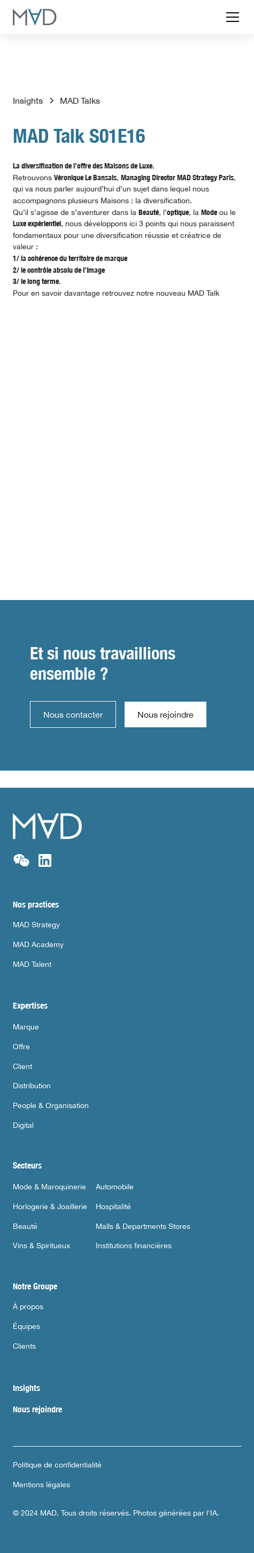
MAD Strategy (36, 924)
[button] (230, 17)
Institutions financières (134, 1245)
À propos (28, 1306)
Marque (26, 1026)
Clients (24, 1346)
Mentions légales (41, 1484)
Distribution (32, 1085)
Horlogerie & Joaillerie (50, 1206)
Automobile (115, 1186)
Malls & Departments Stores (143, 1226)
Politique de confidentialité (57, 1464)
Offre (21, 1046)
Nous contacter (73, 714)
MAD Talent (32, 964)
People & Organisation (51, 1105)
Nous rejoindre (165, 714)
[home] (35, 17)
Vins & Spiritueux (41, 1245)
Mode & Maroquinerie (49, 1186)
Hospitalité (113, 1206)
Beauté (25, 1226)
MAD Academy (38, 944)
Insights (26, 1388)
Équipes (26, 1326)
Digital (23, 1125)
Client (22, 1066)
